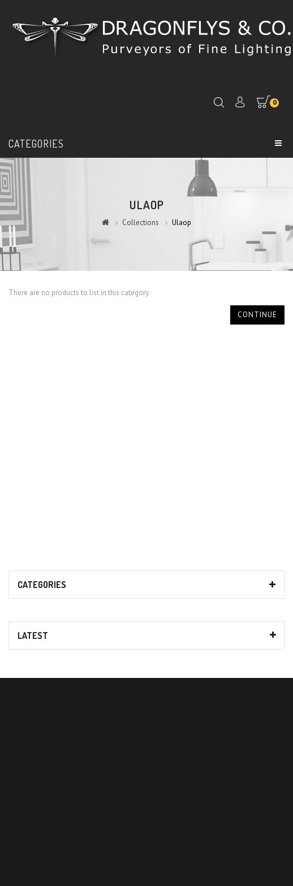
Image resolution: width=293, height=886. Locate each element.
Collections (140, 222)
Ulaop (181, 222)
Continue (257, 314)
